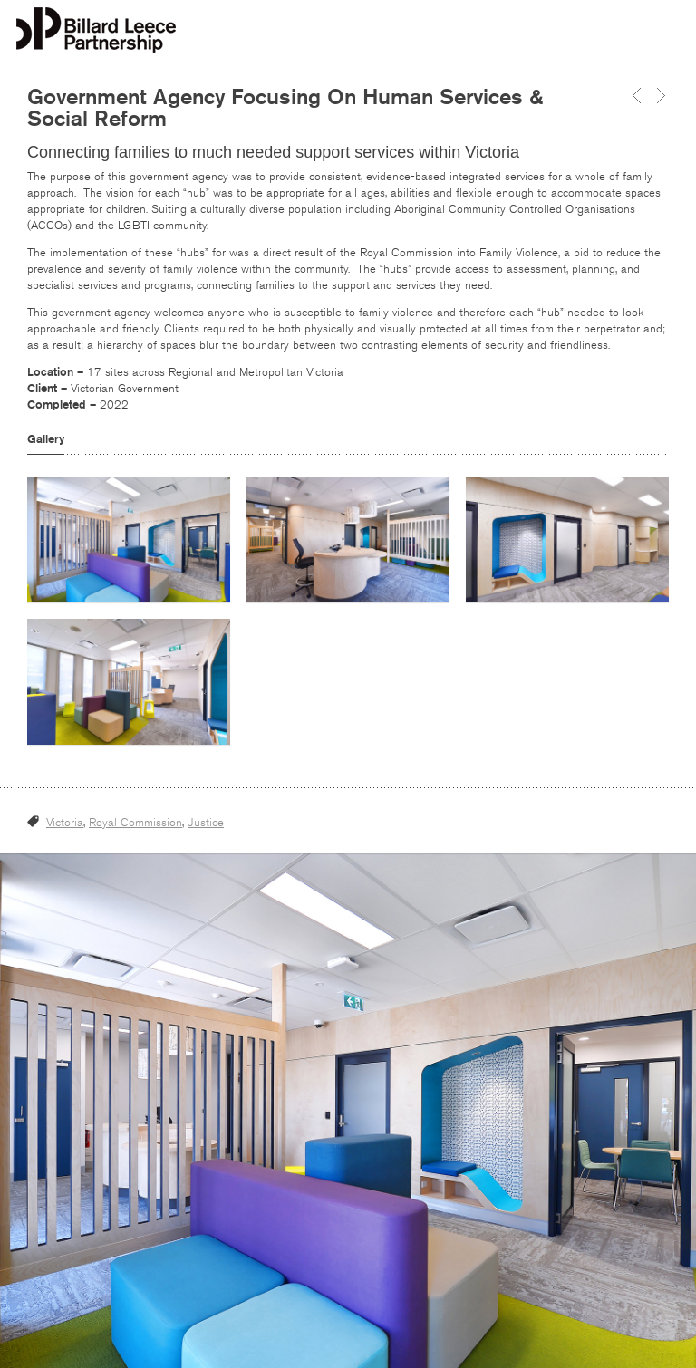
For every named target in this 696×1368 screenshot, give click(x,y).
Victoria (64, 822)
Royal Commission (135, 822)
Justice (206, 822)
